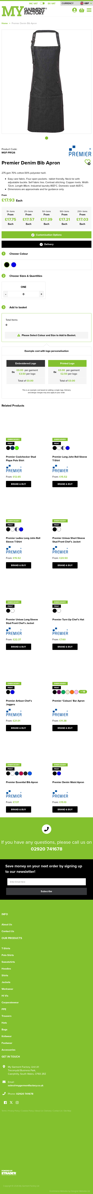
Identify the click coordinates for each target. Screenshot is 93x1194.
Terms (4, 1110)
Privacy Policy (14, 1110)
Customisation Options (46, 235)
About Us (7, 924)
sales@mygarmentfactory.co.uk (25, 1085)
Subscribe (46, 891)
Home (5, 23)
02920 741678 (46, 848)
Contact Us (8, 931)
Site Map (67, 1110)
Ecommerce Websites (59, 1191)
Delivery (47, 244)
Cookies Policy (27, 1110)
